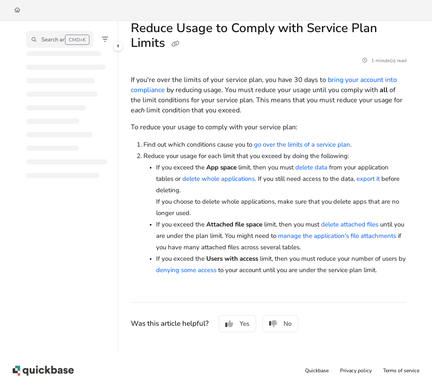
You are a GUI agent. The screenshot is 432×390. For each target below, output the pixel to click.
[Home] (17, 10)
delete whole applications (218, 179)
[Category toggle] (118, 46)
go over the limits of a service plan (302, 144)
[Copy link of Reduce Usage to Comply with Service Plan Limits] (175, 44)
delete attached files (349, 224)
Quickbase (317, 370)
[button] (59, 39)
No (280, 323)
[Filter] (105, 39)
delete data (311, 167)
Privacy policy (356, 370)
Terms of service (401, 370)
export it (368, 179)
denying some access (186, 270)
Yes (237, 323)
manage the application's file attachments (337, 236)
